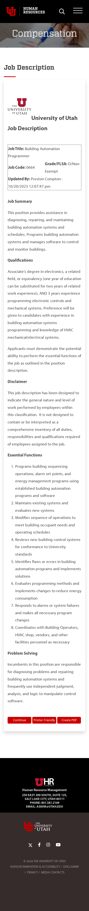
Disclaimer (71, 866)
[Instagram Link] (48, 844)
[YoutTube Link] (58, 844)
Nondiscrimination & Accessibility (35, 866)
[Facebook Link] (39, 844)
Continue (19, 720)
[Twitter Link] (30, 844)
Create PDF (69, 720)
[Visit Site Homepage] (44, 781)
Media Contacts (52, 872)
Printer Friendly (44, 720)
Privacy (32, 872)
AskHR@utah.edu (50, 806)
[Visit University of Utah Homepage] (11, 11)
